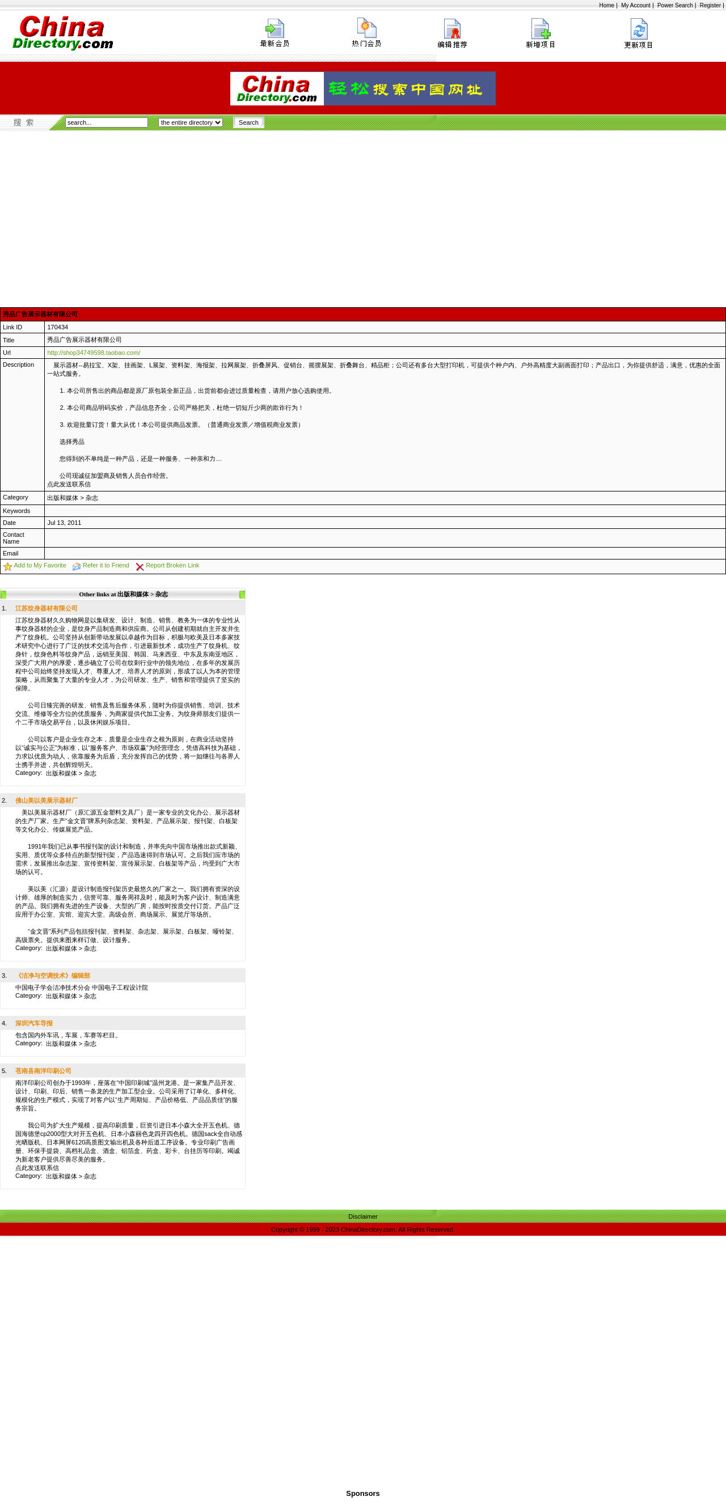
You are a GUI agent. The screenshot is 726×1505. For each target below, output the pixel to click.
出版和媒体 (62, 497)
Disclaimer (362, 1216)
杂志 (92, 497)
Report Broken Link (172, 565)
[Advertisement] (363, 215)
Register (710, 5)
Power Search (675, 5)
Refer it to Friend (106, 565)
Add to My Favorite (40, 565)
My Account (636, 5)
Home (606, 5)
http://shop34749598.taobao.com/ (93, 352)
